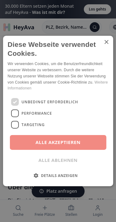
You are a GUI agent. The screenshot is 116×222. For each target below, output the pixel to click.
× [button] (106, 42)
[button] (58, 175)
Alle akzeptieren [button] (58, 142)
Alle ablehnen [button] (57, 160)
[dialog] (58, 111)
